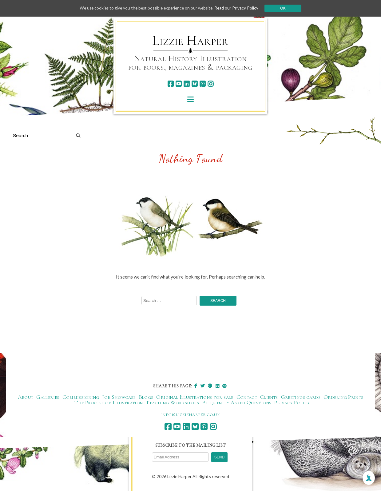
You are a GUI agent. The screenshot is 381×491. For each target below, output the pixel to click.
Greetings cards (300, 397)
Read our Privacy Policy (239, 8)
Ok (286, 8)
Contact (246, 397)
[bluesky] (194, 84)
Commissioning (80, 397)
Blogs (146, 397)
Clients (269, 397)
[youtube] (178, 84)
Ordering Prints (343, 397)
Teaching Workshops (172, 403)
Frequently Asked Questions (236, 403)
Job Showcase (118, 397)
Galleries (47, 397)
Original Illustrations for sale (194, 397)
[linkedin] (186, 84)
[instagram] (210, 84)
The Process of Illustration (108, 403)
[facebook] (170, 84)
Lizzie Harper (190, 40)
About (26, 397)
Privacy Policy (292, 403)
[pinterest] (202, 84)
